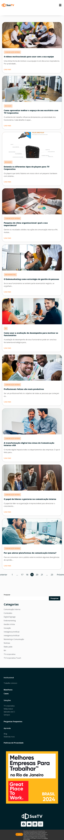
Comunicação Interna (12, 609)
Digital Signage (10, 617)
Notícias (7, 643)
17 (22, 574)
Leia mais (7, 69)
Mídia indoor (8, 709)
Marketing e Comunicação (14, 639)
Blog (5, 733)
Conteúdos (8, 613)
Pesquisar (7, 595)
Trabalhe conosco (10, 683)
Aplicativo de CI (9, 711)
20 (37, 574)
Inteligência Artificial (11, 632)
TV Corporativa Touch (12, 658)
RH (5, 650)
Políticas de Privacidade (13, 743)
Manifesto (8, 689)
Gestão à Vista (9, 624)
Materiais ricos (9, 736)
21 (42, 574)
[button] (60, 5)
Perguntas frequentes (13, 721)
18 (27, 574)
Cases (6, 693)
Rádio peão (8, 647)
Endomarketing (10, 620)
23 (52, 574)
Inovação (7, 628)
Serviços (7, 714)
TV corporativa (9, 654)
